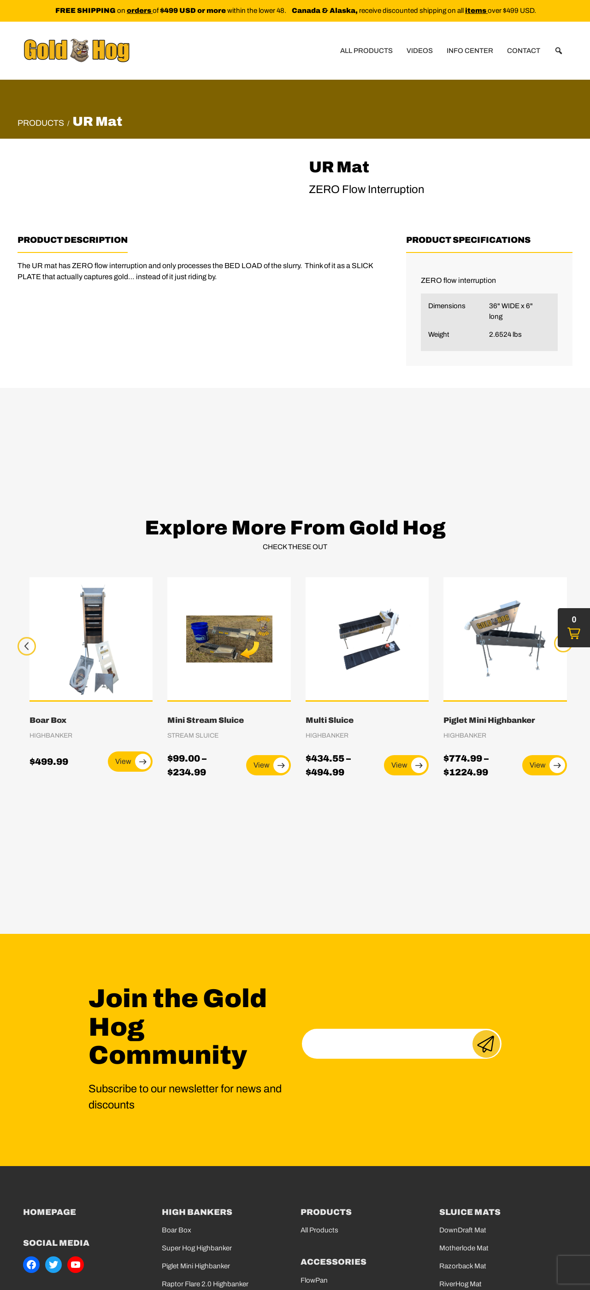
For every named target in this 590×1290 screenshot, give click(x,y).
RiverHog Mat (460, 1284)
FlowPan (314, 1280)
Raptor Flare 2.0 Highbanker (205, 1284)
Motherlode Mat (464, 1248)
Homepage (49, 1212)
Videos (420, 50)
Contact (523, 50)
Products (41, 123)
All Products (366, 50)
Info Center (470, 50)
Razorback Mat (462, 1266)
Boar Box (176, 1230)
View (133, 761)
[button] (558, 50)
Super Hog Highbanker (197, 1248)
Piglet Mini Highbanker (196, 1266)
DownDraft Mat (462, 1230)
